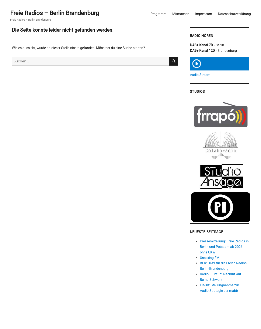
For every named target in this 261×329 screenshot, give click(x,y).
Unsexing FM (209, 258)
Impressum (203, 14)
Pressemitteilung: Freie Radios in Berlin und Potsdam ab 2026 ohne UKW (224, 246)
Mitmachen (180, 14)
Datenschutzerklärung (234, 14)
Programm (158, 14)
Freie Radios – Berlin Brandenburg (54, 13)
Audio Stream (200, 75)
